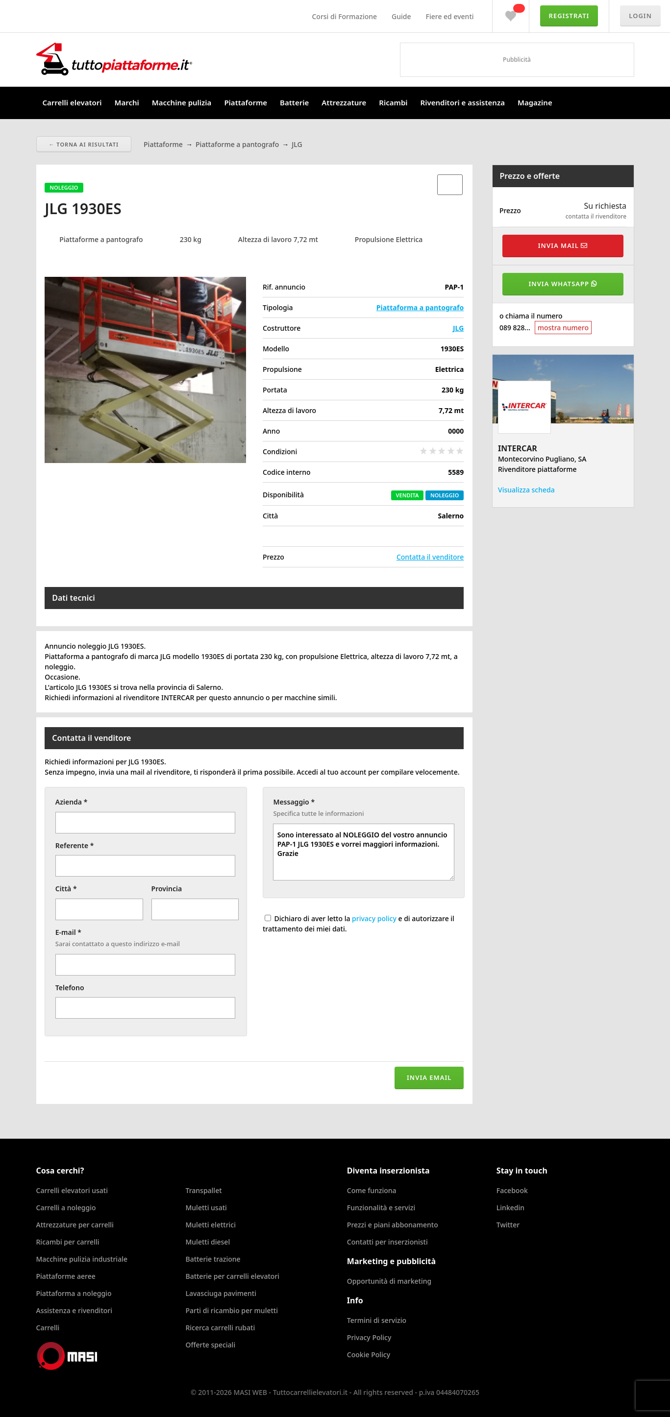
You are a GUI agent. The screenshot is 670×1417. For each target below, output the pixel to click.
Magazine (535, 102)
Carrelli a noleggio (66, 1207)
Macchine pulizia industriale (81, 1259)
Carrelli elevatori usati (72, 1190)
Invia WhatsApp (563, 283)
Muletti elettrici (210, 1224)
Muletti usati (205, 1207)
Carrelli (48, 1327)
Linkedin (510, 1207)
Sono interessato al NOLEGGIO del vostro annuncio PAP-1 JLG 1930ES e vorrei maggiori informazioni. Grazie (363, 852)
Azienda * (71, 801)
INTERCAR (517, 448)
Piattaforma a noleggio (74, 1293)
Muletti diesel (207, 1241)
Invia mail (563, 245)
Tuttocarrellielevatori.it (163, 59)
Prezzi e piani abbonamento (392, 1224)
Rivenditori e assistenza (463, 102)
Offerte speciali (210, 1344)
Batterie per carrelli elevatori (232, 1276)
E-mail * (68, 932)
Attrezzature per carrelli (75, 1224)
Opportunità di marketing (389, 1281)
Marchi (127, 102)
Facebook (512, 1190)
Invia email (429, 1077)
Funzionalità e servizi (381, 1207)
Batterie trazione (212, 1259)
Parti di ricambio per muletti (231, 1310)
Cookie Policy (368, 1354)
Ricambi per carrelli (67, 1241)
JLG (458, 328)
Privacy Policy (369, 1337)
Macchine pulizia (182, 102)
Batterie (294, 102)
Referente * (74, 845)
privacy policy (374, 918)
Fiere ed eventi (450, 16)
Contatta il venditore (430, 557)
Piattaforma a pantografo (420, 307)
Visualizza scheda (526, 489)
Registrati (569, 15)
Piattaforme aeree (66, 1276)
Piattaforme (245, 102)
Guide (401, 16)
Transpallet (203, 1190)
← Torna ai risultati (84, 144)
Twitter (508, 1224)
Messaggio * (294, 801)
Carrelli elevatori (72, 102)
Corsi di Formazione (344, 16)
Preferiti (510, 14)
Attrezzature (344, 102)
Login (640, 15)
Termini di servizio (376, 1320)
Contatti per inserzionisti (387, 1241)
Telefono (69, 987)
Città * (66, 888)
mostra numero (563, 327)
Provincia (166, 888)
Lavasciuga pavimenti (220, 1293)
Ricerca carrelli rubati (220, 1327)
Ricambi (393, 102)
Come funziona (372, 1190)
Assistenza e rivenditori (74, 1310)
